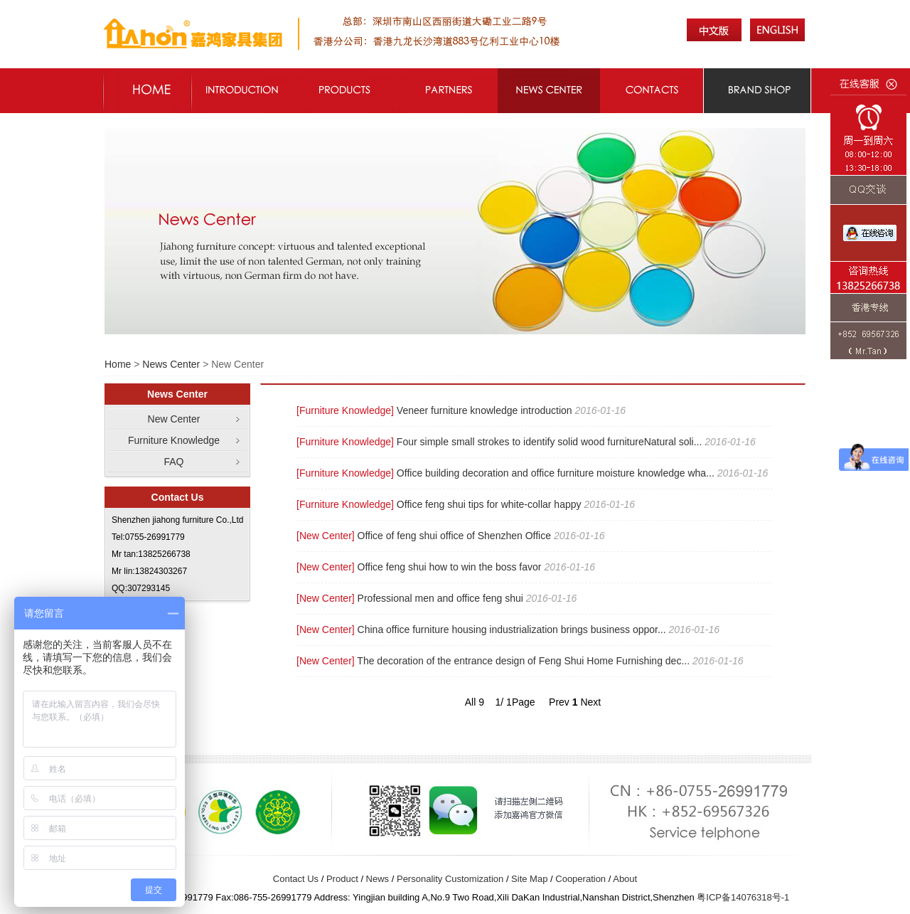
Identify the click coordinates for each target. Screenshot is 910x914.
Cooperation (580, 878)
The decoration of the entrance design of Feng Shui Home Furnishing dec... (523, 660)
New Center (174, 419)
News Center (171, 364)
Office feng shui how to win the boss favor (450, 567)
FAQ (173, 461)
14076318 (751, 897)
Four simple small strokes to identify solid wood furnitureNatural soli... (549, 441)
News (378, 878)
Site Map (529, 878)
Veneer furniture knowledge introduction (484, 410)
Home (118, 364)
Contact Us (295, 878)
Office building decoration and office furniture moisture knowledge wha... (555, 473)
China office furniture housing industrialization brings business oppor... (512, 629)
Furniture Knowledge (174, 440)
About (625, 878)
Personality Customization (450, 878)
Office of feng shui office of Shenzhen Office (454, 535)
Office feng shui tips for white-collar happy (489, 504)
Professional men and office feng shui (440, 598)
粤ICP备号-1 (743, 897)
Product (342, 878)
